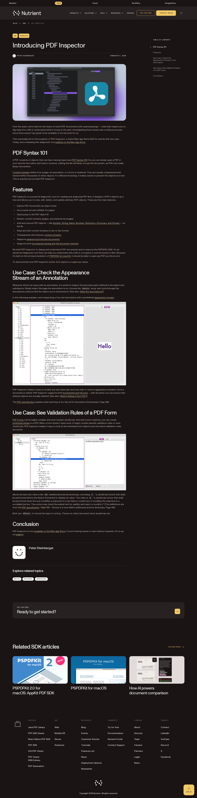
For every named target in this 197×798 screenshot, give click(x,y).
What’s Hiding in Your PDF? (73, 396)
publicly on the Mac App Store (70, 142)
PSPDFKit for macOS (60, 256)
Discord (165, 745)
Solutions (59, 745)
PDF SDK (32, 745)
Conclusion (158, 76)
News (84, 757)
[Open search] (181, 13)
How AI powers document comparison (148, 690)
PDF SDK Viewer (36, 733)
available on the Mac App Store (49, 531)
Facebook (166, 757)
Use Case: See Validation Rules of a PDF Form (166, 69)
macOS (17, 579)
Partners (138, 751)
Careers (138, 745)
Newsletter (86, 768)
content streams (52, 235)
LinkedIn (165, 733)
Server (58, 739)
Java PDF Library (36, 727)
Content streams (21, 172)
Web (57, 727)
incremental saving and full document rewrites (55, 243)
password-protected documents (43, 239)
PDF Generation (36, 766)
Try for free (146, 13)
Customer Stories (90, 739)
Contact (165, 727)
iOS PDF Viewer (36, 751)
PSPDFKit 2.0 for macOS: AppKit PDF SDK (33, 690)
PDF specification (26, 402)
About (137, 727)
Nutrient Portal (115, 739)
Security (138, 733)
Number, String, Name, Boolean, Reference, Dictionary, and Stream (86, 223)
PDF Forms (18, 419)
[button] (76, 13)
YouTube (165, 739)
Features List (87, 751)
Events (84, 733)
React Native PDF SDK (39, 739)
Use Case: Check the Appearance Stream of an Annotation (164, 60)
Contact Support (116, 745)
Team (137, 739)
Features (157, 52)
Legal (137, 757)
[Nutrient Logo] (27, 13)
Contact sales (166, 13)
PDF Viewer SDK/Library (34, 759)
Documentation (115, 733)
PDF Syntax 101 (79, 160)
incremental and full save (75, 392)
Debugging (41, 579)
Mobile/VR (60, 733)
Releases (28, 579)
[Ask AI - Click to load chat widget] (188, 790)
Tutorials (85, 745)
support (20, 534)
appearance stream (104, 297)
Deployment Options (91, 762)
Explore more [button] (176, 647)
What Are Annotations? (91, 291)
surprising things (21, 423)
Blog (83, 727)
